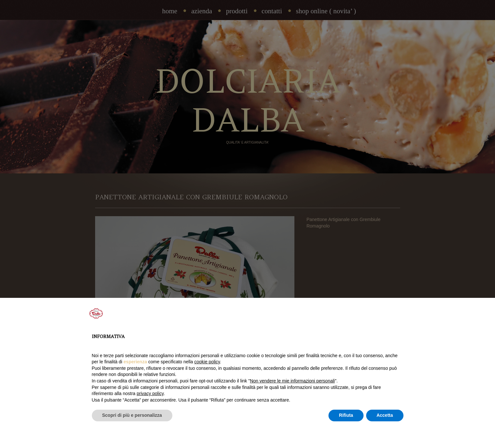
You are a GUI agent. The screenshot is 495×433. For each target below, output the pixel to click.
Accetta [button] (385, 415)
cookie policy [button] (207, 361)
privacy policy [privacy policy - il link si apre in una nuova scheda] (150, 393)
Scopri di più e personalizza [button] (132, 415)
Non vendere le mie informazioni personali (292, 380)
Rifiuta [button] (346, 415)
